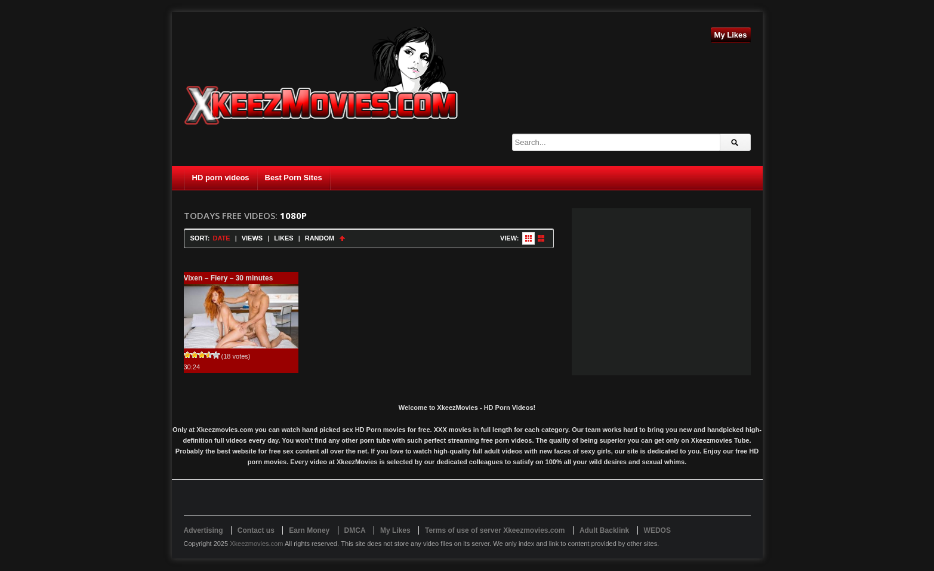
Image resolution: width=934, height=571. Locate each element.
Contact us (256, 530)
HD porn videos (220, 177)
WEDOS (657, 530)
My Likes (730, 34)
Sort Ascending (342, 238)
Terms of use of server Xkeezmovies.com (495, 530)
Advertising (203, 530)
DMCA (355, 530)
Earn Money (309, 530)
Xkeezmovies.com (256, 543)
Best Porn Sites (293, 177)
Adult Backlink (604, 530)
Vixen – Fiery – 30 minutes (228, 278)
